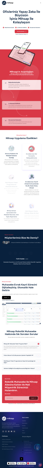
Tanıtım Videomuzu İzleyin (21, 34)
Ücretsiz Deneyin (21, 31)
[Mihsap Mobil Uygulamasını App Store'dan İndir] (11, 463)
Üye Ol (6, 297)
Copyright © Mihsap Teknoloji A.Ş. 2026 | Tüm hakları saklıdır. (21, 466)
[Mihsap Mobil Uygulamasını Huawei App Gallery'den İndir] (31, 463)
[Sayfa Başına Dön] (21, 459)
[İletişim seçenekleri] (40, 465)
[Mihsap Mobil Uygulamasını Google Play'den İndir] (21, 463)
